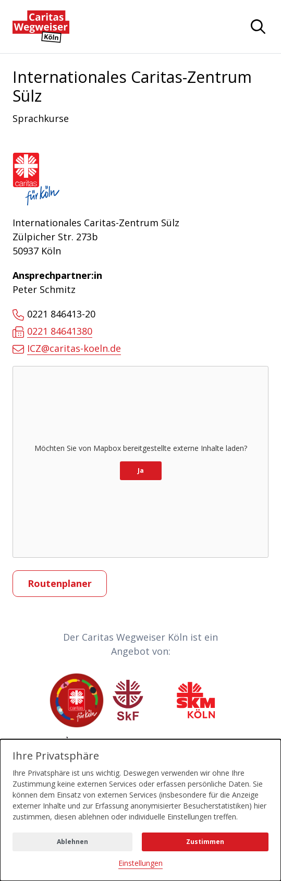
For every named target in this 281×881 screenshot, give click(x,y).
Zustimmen (205, 841)
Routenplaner (60, 583)
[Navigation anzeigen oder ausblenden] (258, 26)
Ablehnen (72, 841)
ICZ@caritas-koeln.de (67, 348)
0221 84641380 (52, 331)
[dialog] (140, 810)
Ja (141, 470)
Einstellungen (140, 863)
